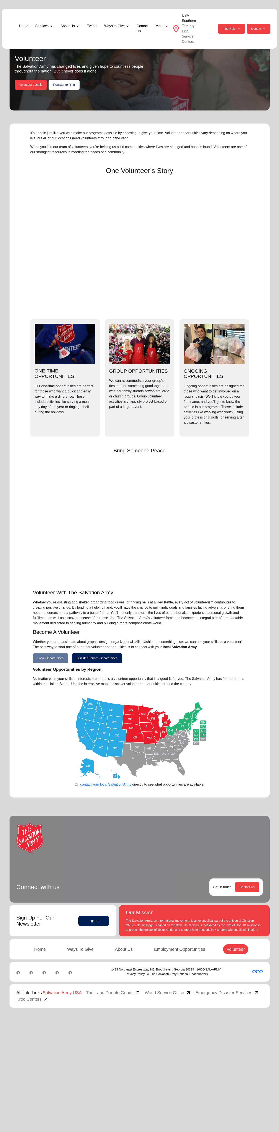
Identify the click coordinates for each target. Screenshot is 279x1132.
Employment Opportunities (179, 949)
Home (23, 26)
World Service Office (168, 992)
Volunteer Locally (30, 84)
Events (92, 26)
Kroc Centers (32, 999)
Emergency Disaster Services (227, 992)
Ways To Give (80, 949)
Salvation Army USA (62, 992)
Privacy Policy (135, 974)
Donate (258, 28)
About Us (124, 949)
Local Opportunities (51, 658)
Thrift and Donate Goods (113, 992)
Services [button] (42, 26)
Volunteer (236, 949)
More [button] (159, 26)
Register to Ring (64, 84)
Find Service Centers (188, 36)
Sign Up (93, 921)
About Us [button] (67, 26)
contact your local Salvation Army (105, 784)
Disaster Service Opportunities (97, 658)
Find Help (231, 28)
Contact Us (142, 28)
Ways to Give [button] (114, 26)
